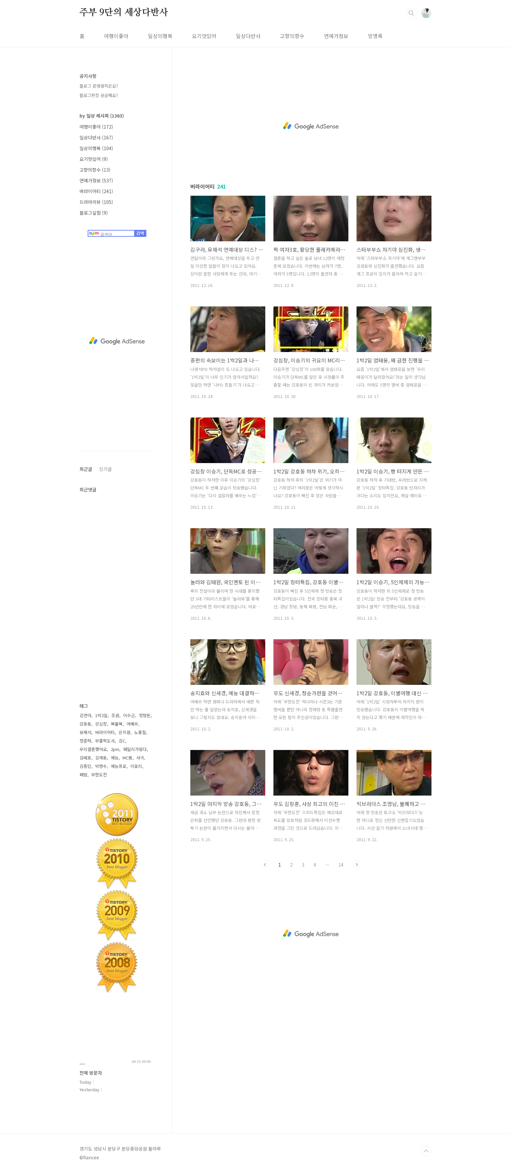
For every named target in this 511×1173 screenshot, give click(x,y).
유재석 (85, 732)
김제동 (101, 758)
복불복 (117, 724)
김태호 (85, 758)
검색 (411, 13)
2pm (115, 749)
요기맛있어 (204, 36)
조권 (115, 715)
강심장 (101, 724)
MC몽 (127, 758)
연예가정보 (336, 36)
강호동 (85, 724)
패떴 (83, 774)
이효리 (136, 766)
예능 (115, 758)
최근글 (86, 469)
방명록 (375, 36)
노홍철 (140, 732)
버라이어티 (96, 191)
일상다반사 (248, 36)
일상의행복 (160, 36)
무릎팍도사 (105, 741)
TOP (426, 1151)
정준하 (85, 741)
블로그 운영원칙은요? (99, 86)
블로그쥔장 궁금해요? (99, 95)
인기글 (105, 469)
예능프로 (118, 766)
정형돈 (145, 715)
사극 (140, 758)
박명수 (101, 766)
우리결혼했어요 (93, 749)
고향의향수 (292, 36)
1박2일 (101, 715)
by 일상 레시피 (102, 115)
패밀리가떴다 (135, 749)
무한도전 (99, 774)
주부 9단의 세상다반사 (124, 12)
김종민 (85, 766)
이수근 (129, 715)
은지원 (124, 732)
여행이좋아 (116, 36)
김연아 (85, 715)
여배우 (132, 724)
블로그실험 (94, 212)
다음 (356, 865)
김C (122, 741)
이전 (265, 865)
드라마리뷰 (96, 202)
